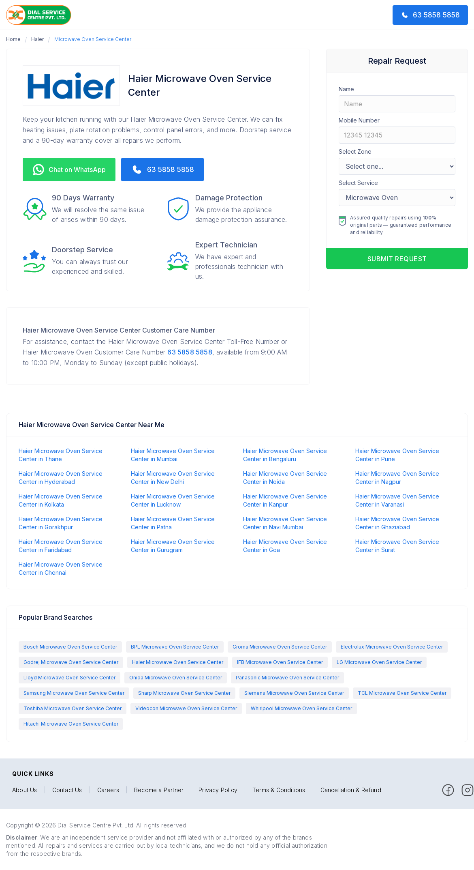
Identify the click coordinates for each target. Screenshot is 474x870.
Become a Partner (159, 790)
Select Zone (355, 151)
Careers (108, 790)
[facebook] (448, 790)
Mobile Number (359, 120)
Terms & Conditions (278, 790)
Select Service (358, 182)
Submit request (397, 259)
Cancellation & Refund (350, 790)
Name (346, 89)
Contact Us (67, 790)
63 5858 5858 (189, 352)
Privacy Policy (218, 790)
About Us (24, 790)
